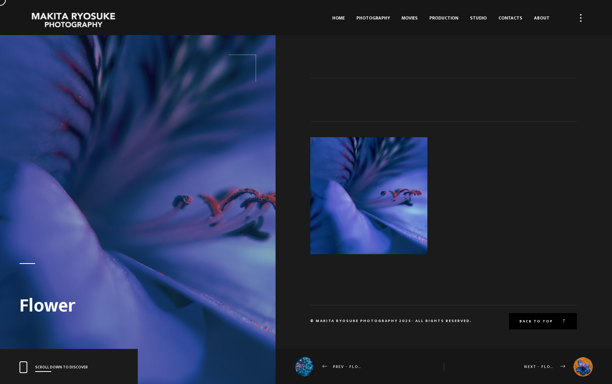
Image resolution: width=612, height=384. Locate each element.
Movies (410, 18)
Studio (478, 18)
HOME (338, 18)
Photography (373, 18)
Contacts (510, 18)
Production (443, 18)
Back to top (542, 321)
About (542, 18)
